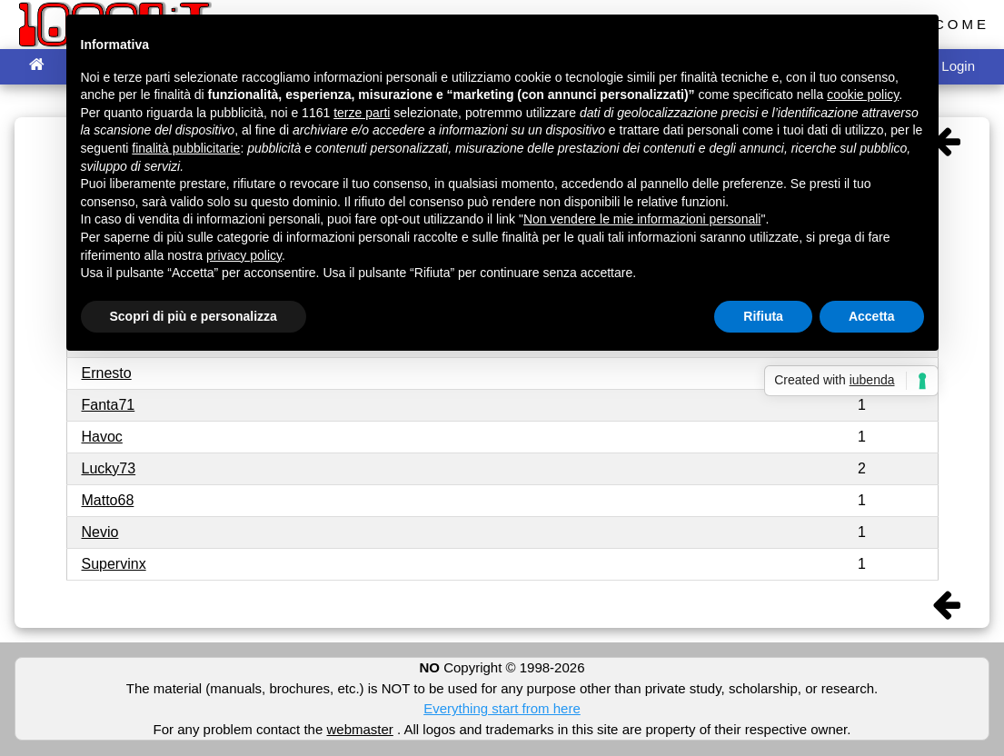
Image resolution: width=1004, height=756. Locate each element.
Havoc (102, 436)
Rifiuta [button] (763, 316)
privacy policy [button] (244, 255)
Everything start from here (502, 708)
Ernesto (107, 373)
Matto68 (108, 500)
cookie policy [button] (863, 94)
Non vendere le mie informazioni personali (641, 219)
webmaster (359, 729)
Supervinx (114, 564)
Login (958, 66)
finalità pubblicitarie (186, 148)
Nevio (100, 532)
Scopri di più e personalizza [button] (193, 316)
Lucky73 (109, 468)
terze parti (361, 112)
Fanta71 (108, 405)
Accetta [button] (872, 316)
